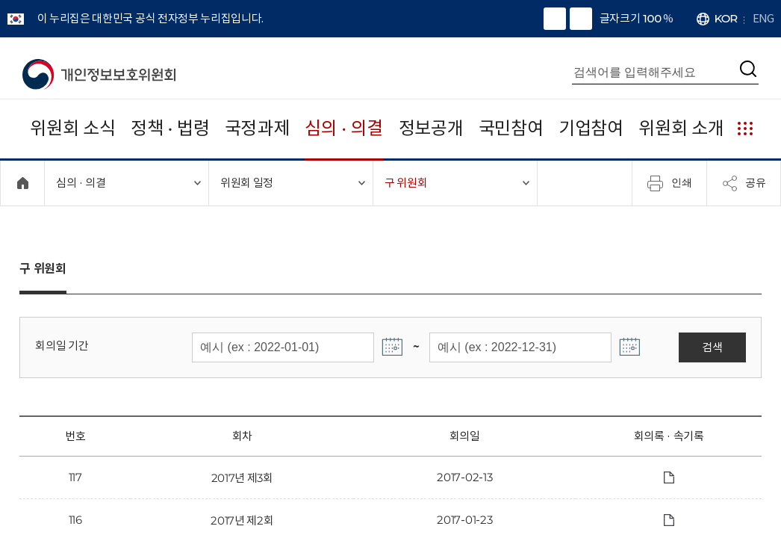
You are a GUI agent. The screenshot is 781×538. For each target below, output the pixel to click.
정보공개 (431, 128)
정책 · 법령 (170, 128)
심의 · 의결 (344, 128)
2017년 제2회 (242, 520)
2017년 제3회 (242, 478)
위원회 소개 (681, 128)
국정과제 (257, 128)
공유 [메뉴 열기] (743, 183)
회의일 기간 (61, 345)
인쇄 (669, 183)
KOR (726, 18)
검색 (712, 347)
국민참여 (511, 128)
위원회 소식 (73, 128)
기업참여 (590, 128)
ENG (763, 18)
